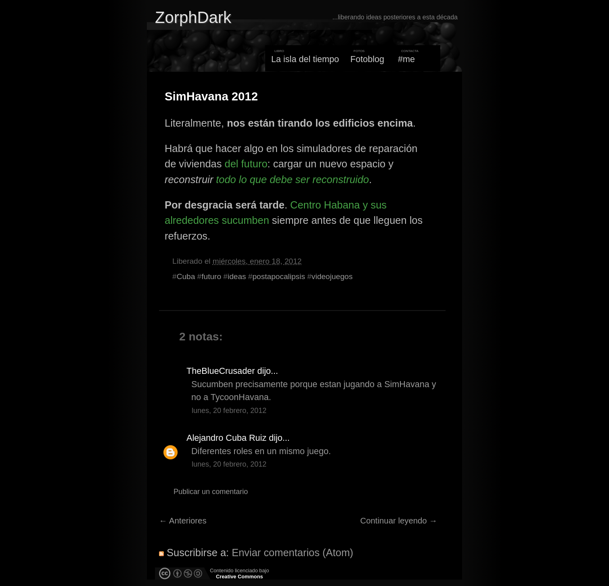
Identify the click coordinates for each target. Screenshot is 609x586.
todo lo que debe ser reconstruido (292, 179)
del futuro (245, 163)
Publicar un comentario (211, 492)
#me (406, 59)
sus (379, 205)
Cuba (186, 276)
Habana (342, 205)
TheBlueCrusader (220, 371)
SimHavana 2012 (211, 96)
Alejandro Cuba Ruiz (226, 438)
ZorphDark (193, 17)
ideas (237, 276)
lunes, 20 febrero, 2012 (229, 411)
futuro (211, 276)
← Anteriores (183, 520)
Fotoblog (367, 59)
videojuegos (332, 276)
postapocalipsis (278, 276)
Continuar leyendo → (398, 520)
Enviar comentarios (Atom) (292, 552)
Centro (305, 205)
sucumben (245, 220)
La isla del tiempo (305, 59)
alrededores (192, 220)
